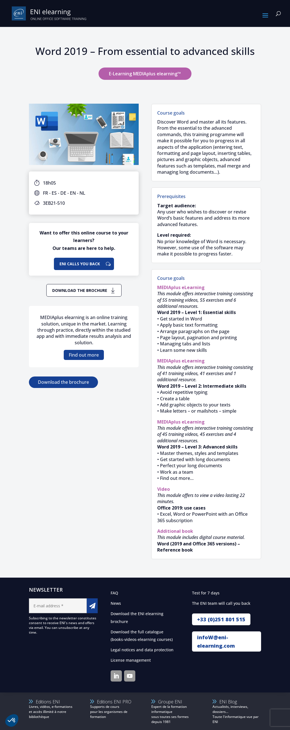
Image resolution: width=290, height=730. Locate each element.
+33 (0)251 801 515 (221, 619)
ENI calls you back (80, 263)
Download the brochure (79, 290)
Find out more (84, 355)
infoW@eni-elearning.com (216, 641)
